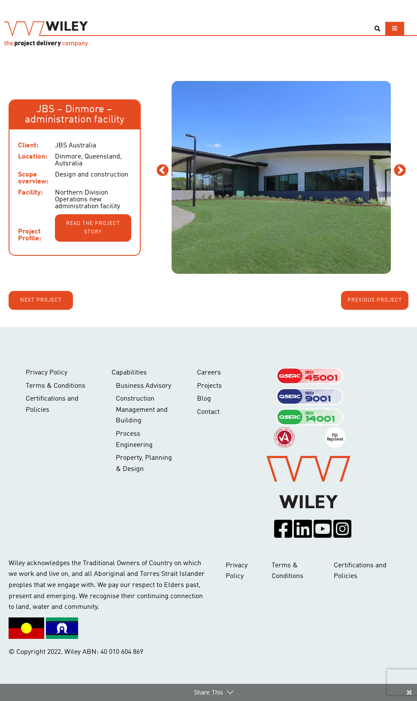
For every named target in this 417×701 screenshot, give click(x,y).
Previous (162, 170)
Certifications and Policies (52, 404)
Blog (204, 398)
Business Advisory (143, 386)
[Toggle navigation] (394, 28)
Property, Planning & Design (144, 464)
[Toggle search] (377, 29)
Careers (209, 372)
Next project (41, 300)
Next (400, 170)
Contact (208, 412)
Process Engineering (134, 440)
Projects (209, 386)
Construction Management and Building (142, 409)
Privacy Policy (46, 372)
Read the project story (93, 228)
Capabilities (129, 372)
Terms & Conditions (55, 386)
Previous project (375, 300)
